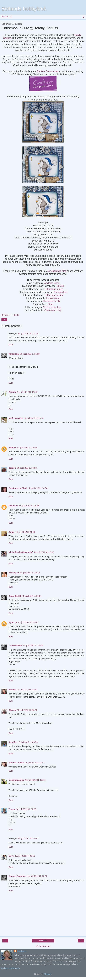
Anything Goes (51, 283)
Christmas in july (54, 289)
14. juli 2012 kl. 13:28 (34, 418)
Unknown (13, 506)
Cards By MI (15, 596)
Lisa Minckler (15, 645)
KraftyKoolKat (16, 418)
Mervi (11, 856)
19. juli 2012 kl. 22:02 (37, 876)
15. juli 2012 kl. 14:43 (34, 762)
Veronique (14, 354)
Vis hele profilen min (10, 968)
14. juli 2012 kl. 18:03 (25, 532)
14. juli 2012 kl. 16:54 (37, 488)
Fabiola (12, 447)
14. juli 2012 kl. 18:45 (44, 552)
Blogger (47, 974)
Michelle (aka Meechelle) (21, 552)
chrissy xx (14, 573)
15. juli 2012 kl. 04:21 (27, 710)
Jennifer (13, 742)
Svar (11, 344)
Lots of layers (53, 298)
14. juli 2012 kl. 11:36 (27, 392)
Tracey (12, 809)
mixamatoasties (16, 780)
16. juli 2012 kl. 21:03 (26, 809)
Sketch (60, 286)
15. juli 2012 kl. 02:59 (27, 689)
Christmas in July (54, 295)
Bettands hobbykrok (23, 8)
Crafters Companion (47, 71)
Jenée (12, 532)
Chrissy (12, 710)
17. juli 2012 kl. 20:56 (25, 856)
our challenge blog (56, 271)
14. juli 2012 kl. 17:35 (29, 506)
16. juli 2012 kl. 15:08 (35, 780)
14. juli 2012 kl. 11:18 (28, 333)
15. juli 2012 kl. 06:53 (28, 742)
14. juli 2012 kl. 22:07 (28, 622)
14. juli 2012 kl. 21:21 (32, 596)
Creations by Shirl (18, 488)
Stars (50, 304)
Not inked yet (60, 292)
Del (4, 320)
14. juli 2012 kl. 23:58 (33, 645)
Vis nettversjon (43, 946)
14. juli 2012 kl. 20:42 (30, 573)
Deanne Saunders (17, 876)
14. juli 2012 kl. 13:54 (27, 447)
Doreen (12, 468)
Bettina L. (22, 951)
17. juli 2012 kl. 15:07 (28, 838)
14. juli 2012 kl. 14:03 (27, 468)
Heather (12, 689)
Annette (12, 392)
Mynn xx (13, 622)
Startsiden (43, 941)
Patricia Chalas (16, 762)
